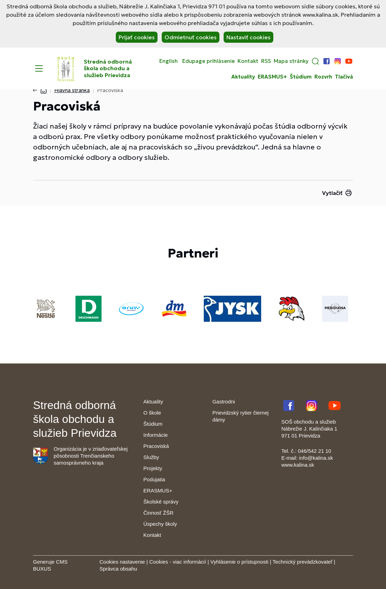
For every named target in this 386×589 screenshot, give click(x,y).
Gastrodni (223, 401)
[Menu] (39, 68)
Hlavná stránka (72, 90)
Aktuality (243, 77)
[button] (315, 61)
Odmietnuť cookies (190, 37)
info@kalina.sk (316, 458)
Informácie (155, 435)
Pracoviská (156, 446)
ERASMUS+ (272, 77)
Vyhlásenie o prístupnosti (239, 562)
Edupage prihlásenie (208, 61)
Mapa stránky (291, 61)
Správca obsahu (118, 569)
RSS (266, 61)
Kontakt (248, 61)
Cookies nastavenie (122, 562)
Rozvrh (323, 77)
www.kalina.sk (297, 465)
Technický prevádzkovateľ (302, 562)
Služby (151, 457)
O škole (152, 413)
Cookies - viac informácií (177, 562)
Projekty (152, 468)
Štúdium (301, 77)
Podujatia (154, 479)
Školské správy (160, 502)
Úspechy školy (160, 524)
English (168, 61)
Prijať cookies (137, 37)
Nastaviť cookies (248, 37)
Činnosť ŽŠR (158, 513)
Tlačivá (344, 77)
